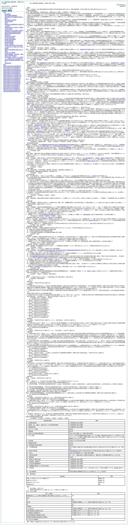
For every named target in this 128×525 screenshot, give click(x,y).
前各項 (60, 25)
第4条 (102, 158)
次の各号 (74, 175)
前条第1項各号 (38, 125)
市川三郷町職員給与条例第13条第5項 (57, 144)
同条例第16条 (86, 214)
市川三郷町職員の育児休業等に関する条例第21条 (58, 250)
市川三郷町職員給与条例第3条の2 (47, 214)
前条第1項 (82, 49)
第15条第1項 (39, 108)
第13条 (116, 468)
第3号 (35, 177)
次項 (99, 187)
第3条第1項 (43, 62)
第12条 (85, 290)
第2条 (118, 83)
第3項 (123, 62)
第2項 (89, 49)
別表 (38, 204)
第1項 (102, 19)
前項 (94, 15)
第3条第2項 (114, 62)
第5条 (123, 83)
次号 (30, 177)
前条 (49, 62)
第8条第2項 (44, 126)
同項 (36, 73)
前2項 (29, 116)
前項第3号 (45, 266)
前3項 (29, 131)
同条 (97, 250)
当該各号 (94, 175)
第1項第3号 (37, 266)
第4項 (89, 45)
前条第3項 (83, 45)
